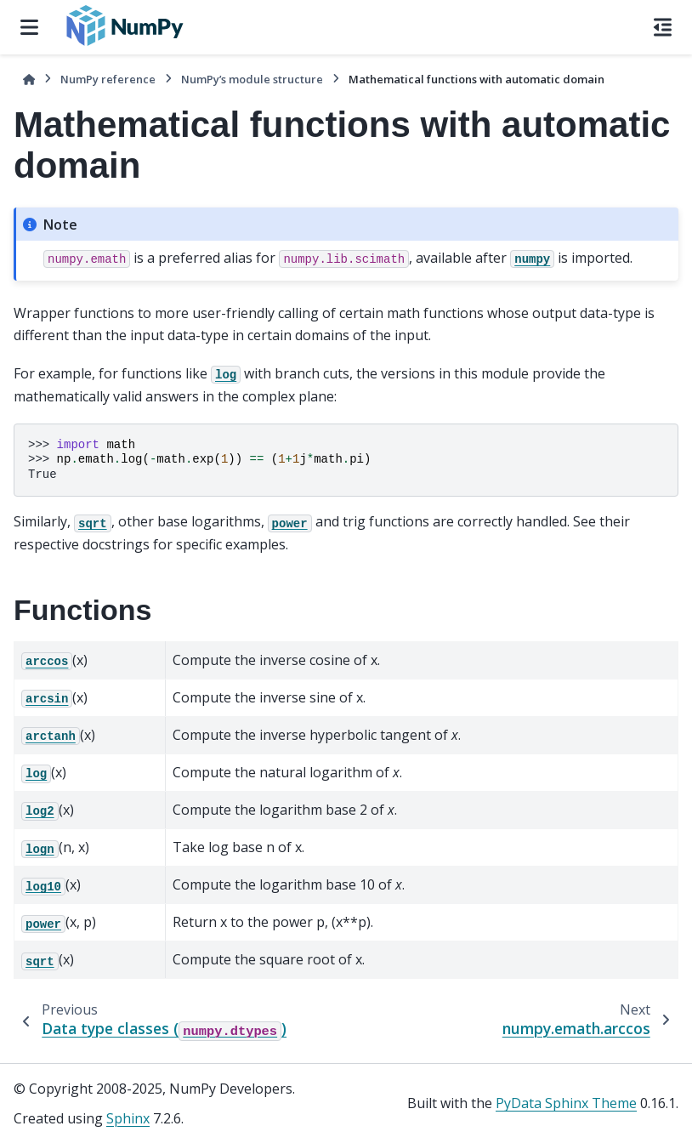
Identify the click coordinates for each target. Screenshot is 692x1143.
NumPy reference (108, 79)
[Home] (29, 79)
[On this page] (662, 27)
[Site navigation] (29, 27)
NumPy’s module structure (252, 79)
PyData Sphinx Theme (566, 1103)
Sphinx (128, 1118)
